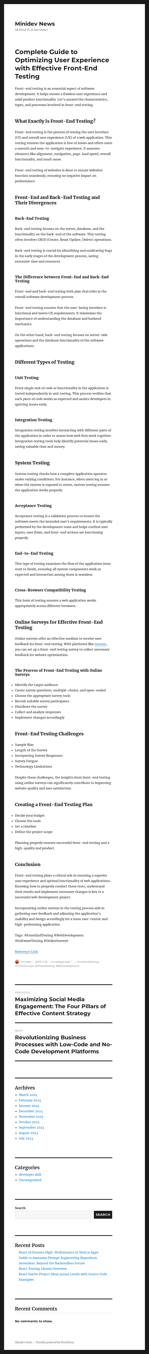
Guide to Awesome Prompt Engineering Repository (58, 1258)
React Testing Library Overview (43, 1269)
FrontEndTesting (88, 961)
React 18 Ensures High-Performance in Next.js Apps (58, 1252)
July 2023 (26, 1138)
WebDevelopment (67, 965)
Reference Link (26, 952)
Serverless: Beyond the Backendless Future (52, 1263)
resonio (100, 644)
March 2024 (28, 1095)
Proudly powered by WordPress (55, 1342)
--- (74, 961)
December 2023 (31, 1111)
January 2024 (29, 1106)
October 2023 (29, 1122)
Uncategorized (60, 961)
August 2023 (28, 1133)
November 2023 (31, 1116)
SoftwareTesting (45, 965)
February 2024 (30, 1100)
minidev (26, 961)
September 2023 (31, 1127)
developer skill (30, 1174)
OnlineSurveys (24, 965)
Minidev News (35, 23)
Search (20, 1208)
